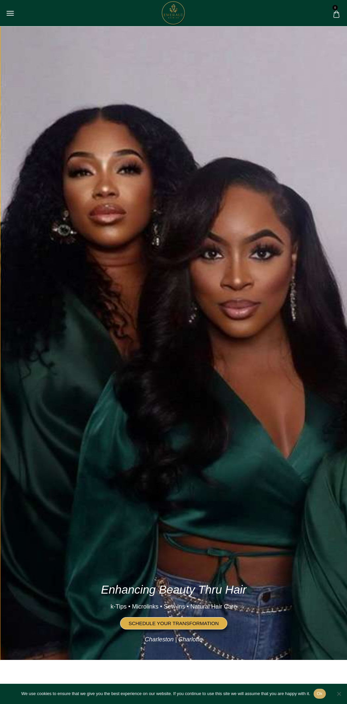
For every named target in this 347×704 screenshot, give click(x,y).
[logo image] (173, 13)
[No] (338, 693)
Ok (320, 693)
